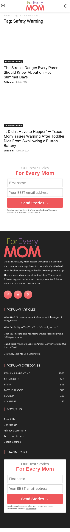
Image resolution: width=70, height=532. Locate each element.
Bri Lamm (9, 82)
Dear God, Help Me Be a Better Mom (22, 353)
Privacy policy (34, 212)
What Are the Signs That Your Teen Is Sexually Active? (31, 327)
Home (7, 15)
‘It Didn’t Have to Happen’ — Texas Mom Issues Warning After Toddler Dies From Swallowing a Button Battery (34, 138)
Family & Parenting (13, 61)
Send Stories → (35, 202)
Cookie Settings (12, 441)
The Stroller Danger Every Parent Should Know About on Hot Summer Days (32, 72)
